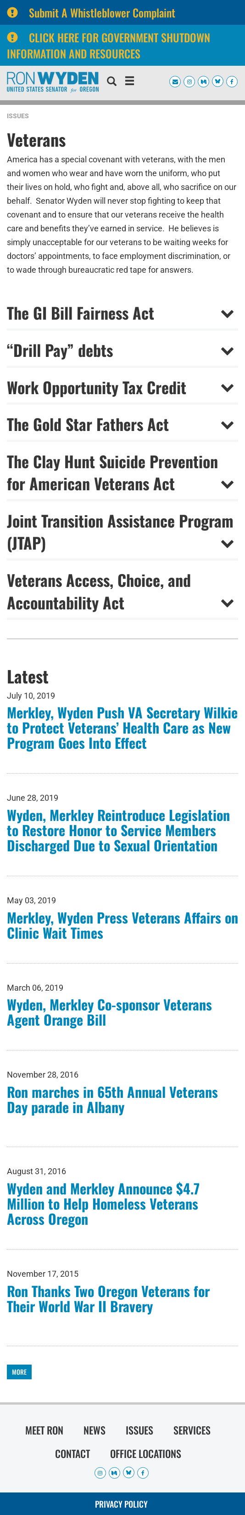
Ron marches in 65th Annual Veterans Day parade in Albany (112, 1099)
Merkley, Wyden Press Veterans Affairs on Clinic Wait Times (122, 925)
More (19, 1372)
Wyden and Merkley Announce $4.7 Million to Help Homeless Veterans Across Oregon (103, 1203)
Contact (72, 1453)
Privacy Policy (121, 1504)
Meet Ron (44, 1430)
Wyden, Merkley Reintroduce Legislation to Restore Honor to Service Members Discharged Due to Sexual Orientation (118, 829)
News (95, 1430)
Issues (18, 116)
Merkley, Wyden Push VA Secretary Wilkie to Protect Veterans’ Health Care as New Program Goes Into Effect (122, 727)
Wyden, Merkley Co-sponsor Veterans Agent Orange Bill (109, 1012)
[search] (112, 82)
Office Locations (145, 1453)
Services (192, 1430)
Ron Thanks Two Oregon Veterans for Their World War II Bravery (108, 1298)
